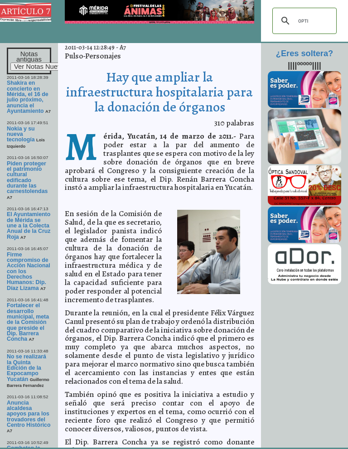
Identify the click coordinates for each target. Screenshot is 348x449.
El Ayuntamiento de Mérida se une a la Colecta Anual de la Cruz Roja (28, 225)
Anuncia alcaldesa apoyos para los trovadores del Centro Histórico (28, 414)
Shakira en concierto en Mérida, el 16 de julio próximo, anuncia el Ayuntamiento (27, 97)
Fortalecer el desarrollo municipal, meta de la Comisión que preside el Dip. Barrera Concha (28, 322)
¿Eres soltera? (304, 53)
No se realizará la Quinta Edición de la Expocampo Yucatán (26, 367)
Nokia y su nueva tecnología (21, 134)
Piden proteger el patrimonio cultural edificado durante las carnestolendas (27, 177)
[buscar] (303, 20)
